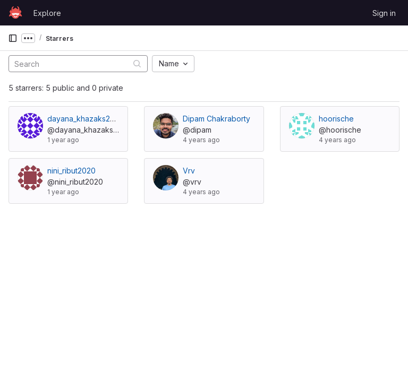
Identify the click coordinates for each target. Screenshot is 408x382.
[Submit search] (137, 63)
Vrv (189, 170)
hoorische (336, 118)
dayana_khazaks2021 (84, 118)
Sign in (384, 13)
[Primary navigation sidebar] (12, 38)
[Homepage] (15, 12)
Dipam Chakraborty (216, 118)
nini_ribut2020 (71, 170)
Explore (47, 13)
